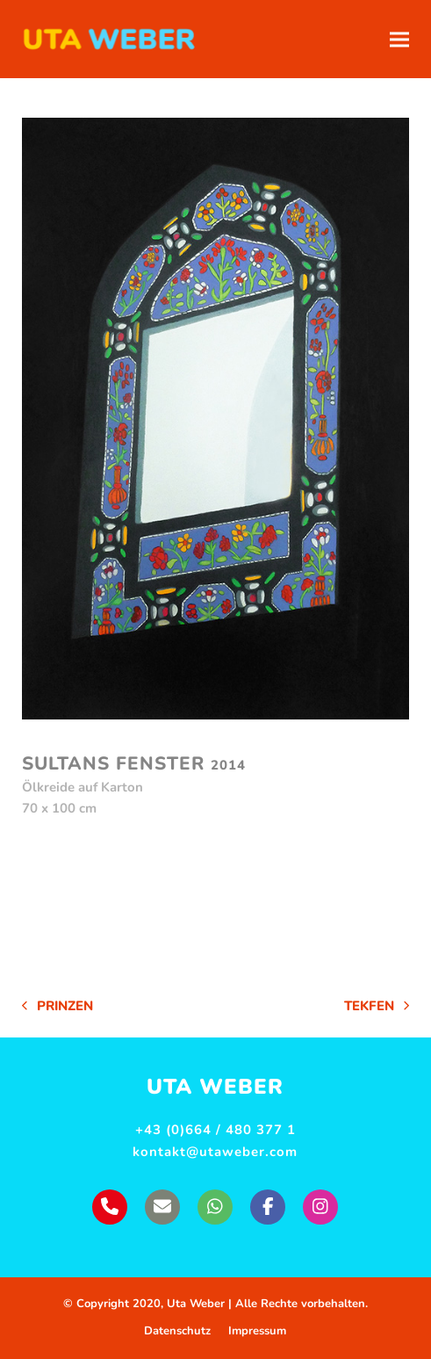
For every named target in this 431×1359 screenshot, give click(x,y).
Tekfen (376, 1007)
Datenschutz (177, 1331)
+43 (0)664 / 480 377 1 (215, 1130)
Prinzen (57, 1007)
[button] (399, 39)
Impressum (257, 1331)
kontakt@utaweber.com (215, 1151)
